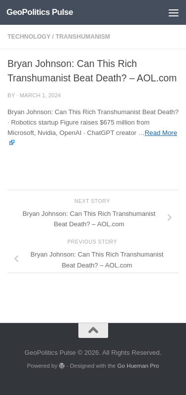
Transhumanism (83, 36)
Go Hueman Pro (138, 365)
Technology (29, 36)
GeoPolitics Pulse (39, 12)
